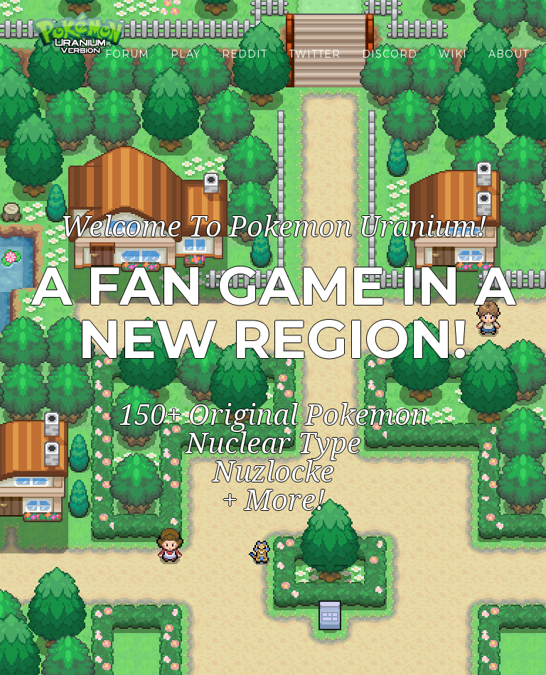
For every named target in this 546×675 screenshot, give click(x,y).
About (508, 71)
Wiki (453, 71)
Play (185, 71)
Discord (389, 71)
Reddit (244, 71)
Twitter (315, 71)
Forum (127, 71)
